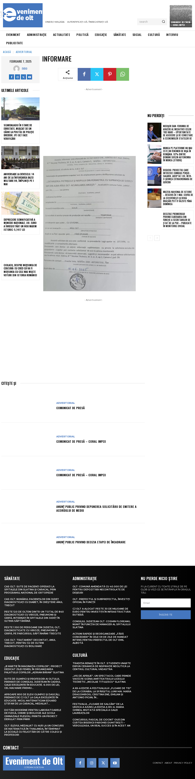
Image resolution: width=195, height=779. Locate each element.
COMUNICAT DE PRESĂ (70, 408)
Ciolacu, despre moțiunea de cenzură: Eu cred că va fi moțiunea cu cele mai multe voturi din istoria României (20, 270)
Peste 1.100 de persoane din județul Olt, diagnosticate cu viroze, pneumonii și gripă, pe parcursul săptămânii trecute (32, 630)
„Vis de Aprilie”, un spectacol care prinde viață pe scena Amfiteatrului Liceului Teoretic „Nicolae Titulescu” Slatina (102, 678)
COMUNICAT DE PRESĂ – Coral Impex (81, 441)
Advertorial (24, 52)
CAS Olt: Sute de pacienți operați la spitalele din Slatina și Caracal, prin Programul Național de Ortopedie (30, 589)
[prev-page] (150, 238)
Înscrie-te (165, 614)
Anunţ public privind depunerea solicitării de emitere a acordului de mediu (96, 508)
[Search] (163, 21)
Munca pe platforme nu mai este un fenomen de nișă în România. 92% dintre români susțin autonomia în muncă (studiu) (177, 154)
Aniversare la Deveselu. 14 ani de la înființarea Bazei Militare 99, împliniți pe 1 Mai (19, 179)
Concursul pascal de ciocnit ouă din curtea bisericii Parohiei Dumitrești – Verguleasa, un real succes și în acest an (101, 722)
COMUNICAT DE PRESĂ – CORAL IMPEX (81, 475)
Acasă (7, 52)
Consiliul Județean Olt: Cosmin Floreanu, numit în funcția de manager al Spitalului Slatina (102, 624)
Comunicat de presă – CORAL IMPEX (181, 23)
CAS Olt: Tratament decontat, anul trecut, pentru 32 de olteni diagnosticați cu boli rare (30, 643)
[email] (166, 602)
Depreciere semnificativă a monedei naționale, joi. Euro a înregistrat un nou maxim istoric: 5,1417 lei (20, 224)
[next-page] (157, 238)
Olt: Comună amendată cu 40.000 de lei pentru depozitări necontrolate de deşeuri (100, 589)
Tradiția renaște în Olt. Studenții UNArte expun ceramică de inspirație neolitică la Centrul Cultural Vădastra (102, 666)
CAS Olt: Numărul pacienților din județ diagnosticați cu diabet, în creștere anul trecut (33, 602)
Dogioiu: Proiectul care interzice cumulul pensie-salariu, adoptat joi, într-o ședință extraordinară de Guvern (177, 176)
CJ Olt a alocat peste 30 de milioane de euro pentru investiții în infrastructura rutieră (102, 611)
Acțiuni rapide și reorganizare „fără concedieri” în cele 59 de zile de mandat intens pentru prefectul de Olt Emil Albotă (100, 638)
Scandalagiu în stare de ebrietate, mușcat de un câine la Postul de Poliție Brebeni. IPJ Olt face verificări (19, 131)
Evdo (24, 68)
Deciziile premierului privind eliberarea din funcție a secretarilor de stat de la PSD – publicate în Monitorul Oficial (177, 220)
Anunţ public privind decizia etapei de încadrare (91, 542)
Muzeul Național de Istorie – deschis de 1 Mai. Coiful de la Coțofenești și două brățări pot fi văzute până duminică (178, 198)
